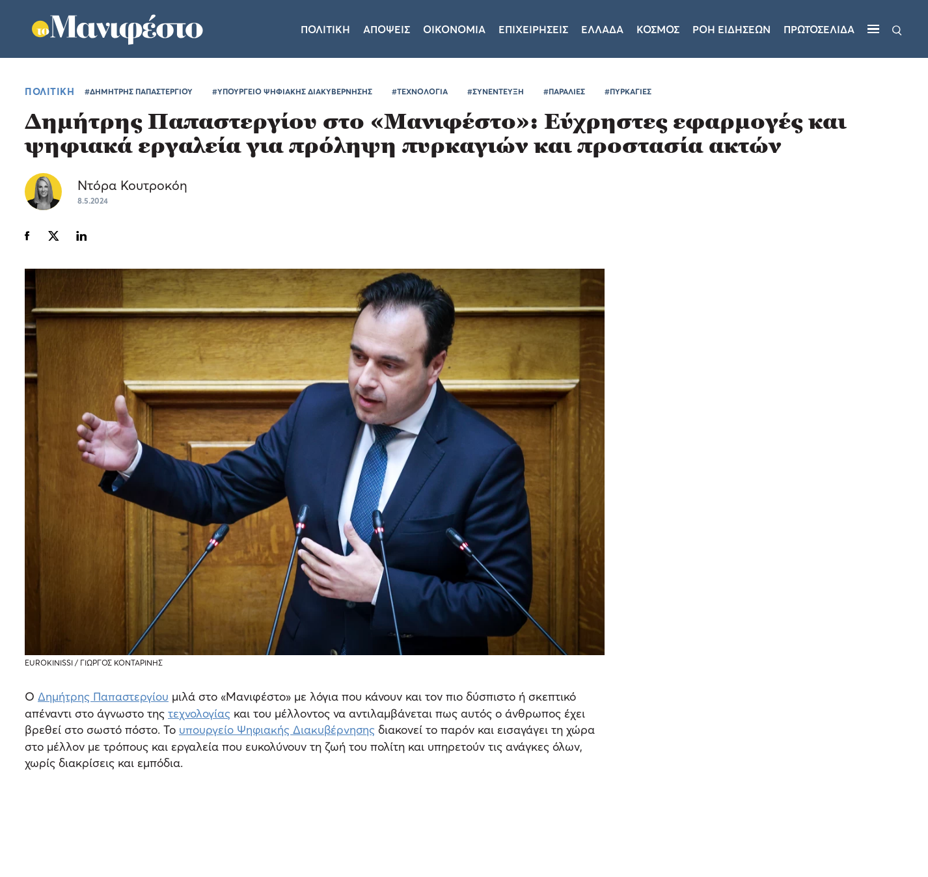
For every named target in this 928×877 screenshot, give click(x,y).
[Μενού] (874, 31)
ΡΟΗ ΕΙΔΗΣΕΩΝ (733, 31)
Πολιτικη (326, 31)
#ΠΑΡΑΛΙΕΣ (564, 95)
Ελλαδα (603, 31)
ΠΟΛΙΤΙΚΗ (49, 95)
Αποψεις (387, 31)
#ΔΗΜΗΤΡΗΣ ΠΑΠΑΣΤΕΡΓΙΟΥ (139, 95)
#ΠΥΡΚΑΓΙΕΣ (628, 95)
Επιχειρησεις (534, 31)
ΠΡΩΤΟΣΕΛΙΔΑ (820, 31)
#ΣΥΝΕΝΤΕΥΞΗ (495, 95)
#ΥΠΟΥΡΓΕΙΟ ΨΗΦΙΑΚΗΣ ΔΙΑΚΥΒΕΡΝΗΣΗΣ (292, 95)
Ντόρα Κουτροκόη (135, 189)
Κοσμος (659, 31)
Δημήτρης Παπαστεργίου (104, 700)
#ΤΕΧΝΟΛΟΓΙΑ (420, 95)
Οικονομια (455, 31)
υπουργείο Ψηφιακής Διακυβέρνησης (278, 733)
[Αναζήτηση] (897, 31)
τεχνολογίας (199, 716)
